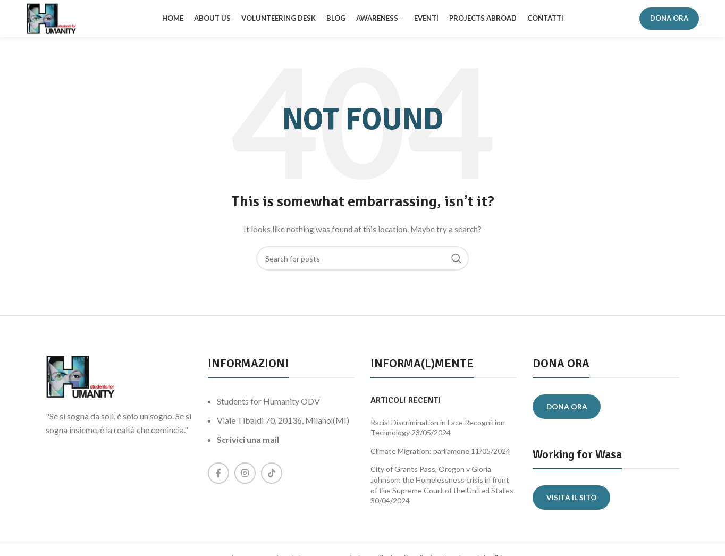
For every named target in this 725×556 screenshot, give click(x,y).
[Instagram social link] (245, 478)
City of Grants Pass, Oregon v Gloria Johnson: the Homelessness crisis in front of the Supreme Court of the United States (441, 485)
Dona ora (568, 411)
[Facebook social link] (218, 478)
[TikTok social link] (271, 478)
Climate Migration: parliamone (419, 455)
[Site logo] (55, 20)
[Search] (362, 263)
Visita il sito (572, 503)
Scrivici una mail (248, 445)
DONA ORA (669, 20)
